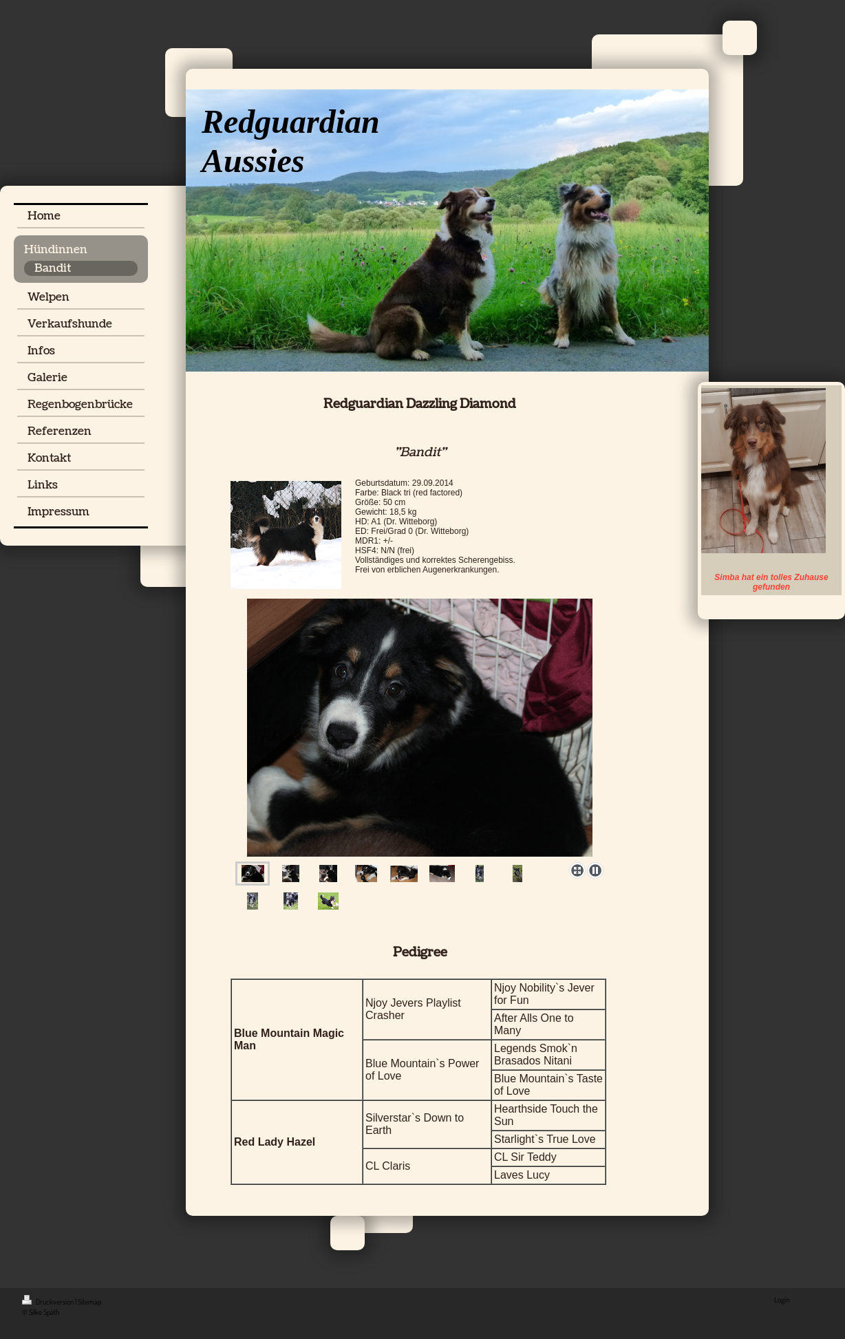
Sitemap (89, 1302)
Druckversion (48, 1302)
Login (781, 1300)
